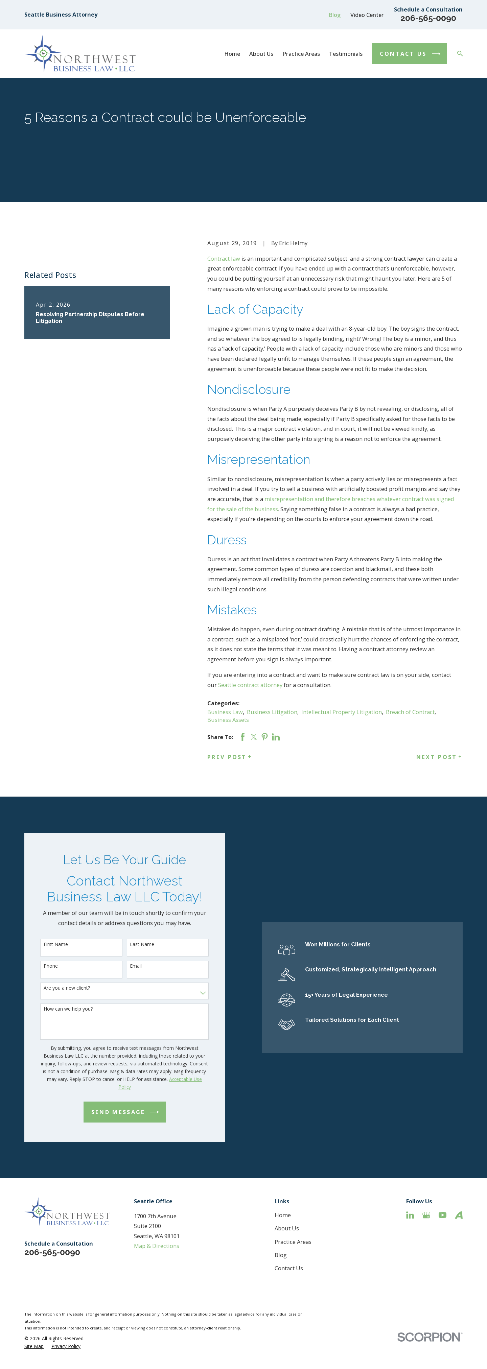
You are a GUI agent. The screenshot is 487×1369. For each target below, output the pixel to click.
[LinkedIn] (410, 1215)
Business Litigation (272, 712)
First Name (45, 944)
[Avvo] (459, 1215)
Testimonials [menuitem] (346, 53)
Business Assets (228, 720)
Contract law (223, 258)
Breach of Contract (410, 712)
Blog (335, 15)
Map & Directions (156, 1246)
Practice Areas (293, 1242)
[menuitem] (34, 1346)
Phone (40, 966)
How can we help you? (58, 1009)
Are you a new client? (56, 988)
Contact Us (289, 1268)
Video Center (367, 15)
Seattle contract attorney (250, 685)
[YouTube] (442, 1215)
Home (283, 1215)
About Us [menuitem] (261, 53)
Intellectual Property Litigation (341, 712)
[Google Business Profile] (426, 1215)
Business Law (225, 712)
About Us (287, 1228)
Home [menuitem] (232, 53)
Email (126, 966)
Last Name (132, 944)
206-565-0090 (428, 18)
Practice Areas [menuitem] (301, 53)
